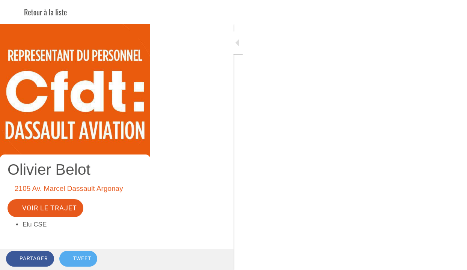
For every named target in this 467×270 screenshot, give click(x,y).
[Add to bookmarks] (434, 259)
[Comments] (452, 259)
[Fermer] (12, 12)
